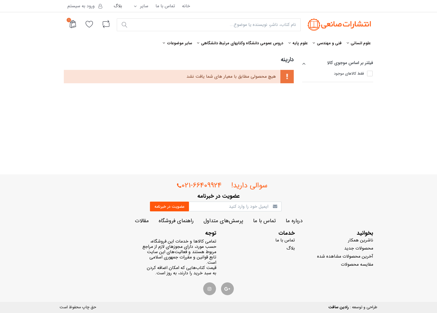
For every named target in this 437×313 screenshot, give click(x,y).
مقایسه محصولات (357, 264)
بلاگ (118, 6)
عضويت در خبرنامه (169, 207)
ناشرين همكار (360, 240)
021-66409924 (199, 185)
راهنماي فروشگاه (176, 221)
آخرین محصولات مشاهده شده (345, 256)
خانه (186, 6)
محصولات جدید (358, 248)
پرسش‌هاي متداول (223, 221)
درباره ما (294, 221)
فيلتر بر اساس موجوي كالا (350, 62)
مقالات (142, 221)
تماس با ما (165, 6)
